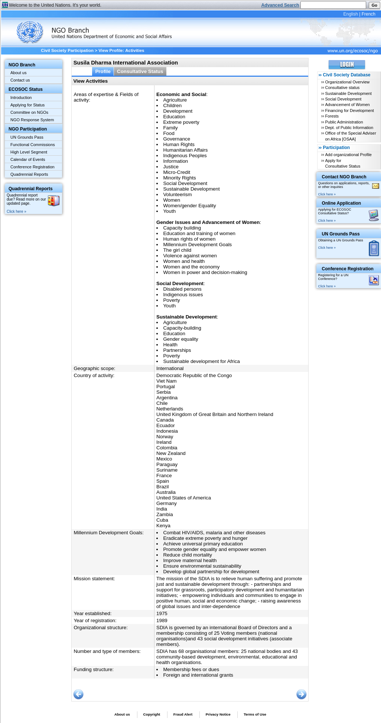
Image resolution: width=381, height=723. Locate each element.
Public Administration (344, 122)
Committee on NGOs (29, 112)
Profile (103, 71)
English (350, 14)
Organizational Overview (347, 82)
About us (18, 72)
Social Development (343, 99)
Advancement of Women (347, 104)
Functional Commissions (32, 144)
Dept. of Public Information (349, 127)
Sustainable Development (348, 93)
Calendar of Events (27, 159)
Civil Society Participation (67, 50)
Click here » (16, 211)
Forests (332, 116)
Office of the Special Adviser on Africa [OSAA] (350, 136)
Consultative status (342, 87)
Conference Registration (32, 167)
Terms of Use (255, 714)
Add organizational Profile (348, 154)
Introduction (21, 97)
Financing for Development (349, 110)
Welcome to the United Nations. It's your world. (55, 5)
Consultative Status (140, 71)
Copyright (151, 714)
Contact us (20, 80)
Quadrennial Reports (29, 174)
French (368, 14)
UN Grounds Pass (26, 137)
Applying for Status (27, 105)
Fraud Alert (182, 714)
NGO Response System (32, 120)
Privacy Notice (218, 714)
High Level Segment (28, 152)
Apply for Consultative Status (342, 163)
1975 (161, 613)
